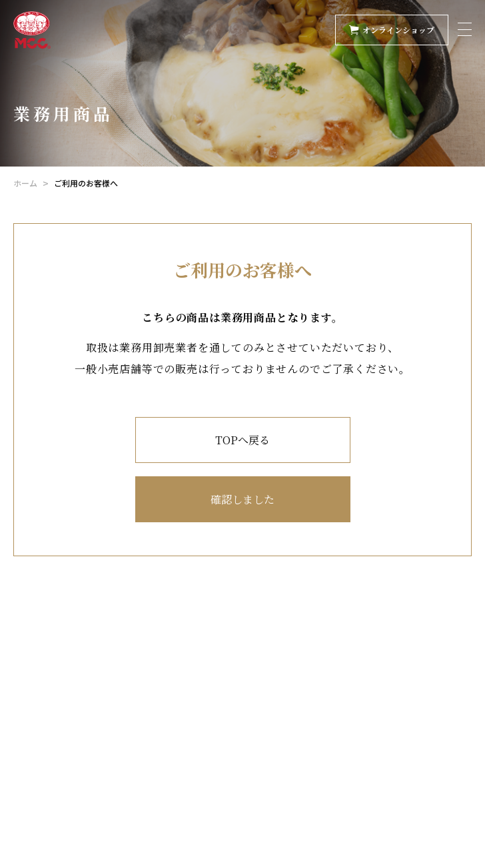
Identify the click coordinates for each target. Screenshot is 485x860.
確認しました (242, 499)
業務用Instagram (71, 774)
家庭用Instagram (71, 757)
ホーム (25, 183)
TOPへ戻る (242, 440)
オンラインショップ (391, 29)
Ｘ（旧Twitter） (72, 738)
